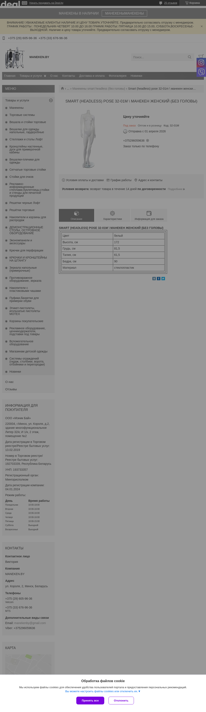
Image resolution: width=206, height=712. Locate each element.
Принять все (90, 700)
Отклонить (121, 700)
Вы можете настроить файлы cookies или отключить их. (101, 691)
